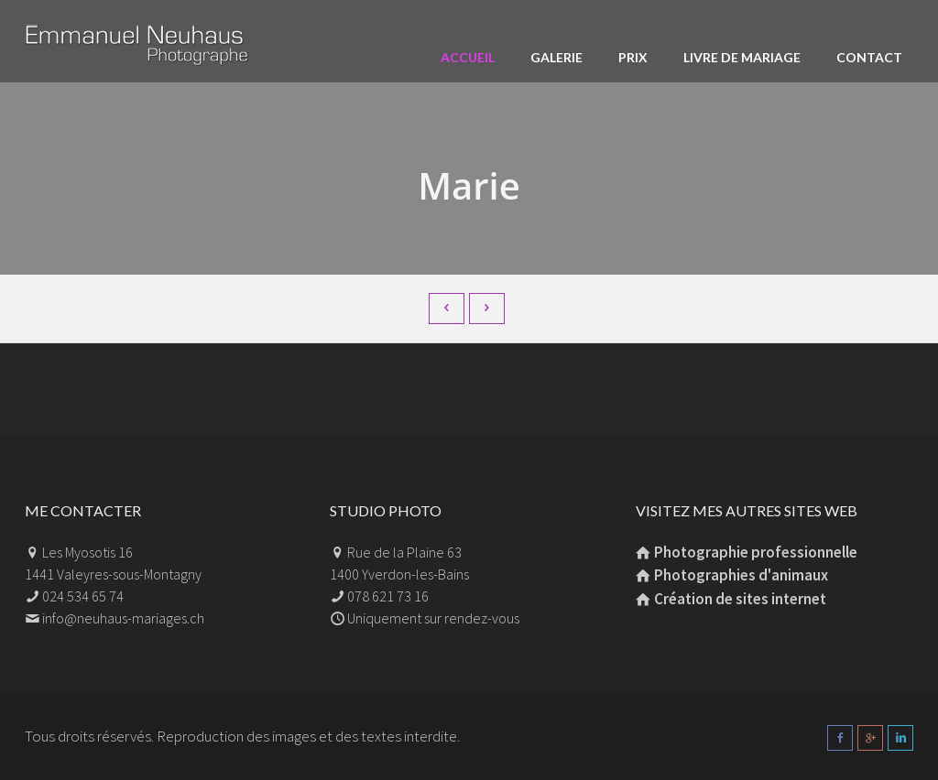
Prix (633, 57)
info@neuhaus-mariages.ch (123, 618)
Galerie (556, 57)
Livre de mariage (742, 57)
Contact (869, 57)
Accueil (468, 57)
